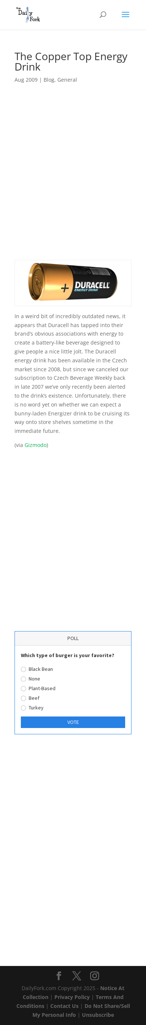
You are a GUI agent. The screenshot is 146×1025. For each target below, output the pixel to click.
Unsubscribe (98, 1014)
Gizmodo (36, 444)
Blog (49, 79)
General (67, 79)
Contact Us (64, 1005)
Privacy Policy (72, 996)
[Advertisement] (73, 179)
